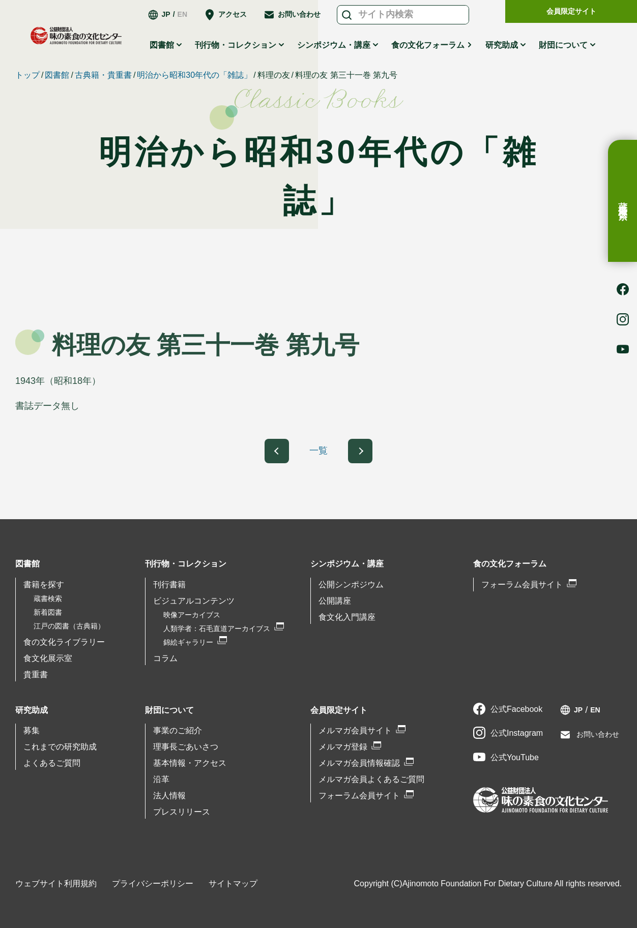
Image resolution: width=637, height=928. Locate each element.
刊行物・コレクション (235, 45)
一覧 (318, 450)
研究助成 (501, 45)
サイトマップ (233, 883)
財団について (563, 45)
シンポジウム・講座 (333, 45)
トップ (27, 75)
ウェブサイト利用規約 (56, 883)
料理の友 (273, 75)
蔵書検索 (623, 201)
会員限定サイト (571, 11)
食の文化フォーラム (428, 45)
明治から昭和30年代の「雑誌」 (194, 75)
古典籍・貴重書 (103, 75)
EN (182, 14)
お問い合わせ (299, 14)
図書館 (162, 45)
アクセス (232, 14)
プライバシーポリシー (152, 883)
